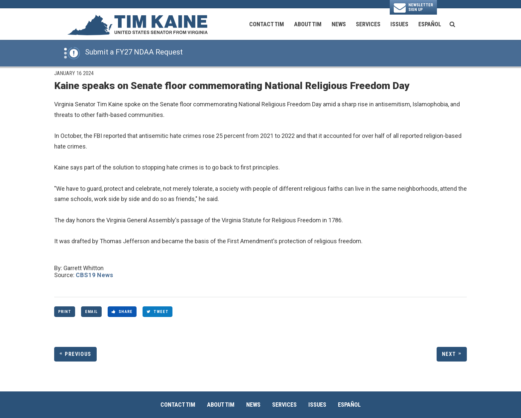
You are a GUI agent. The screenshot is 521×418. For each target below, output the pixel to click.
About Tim (308, 24)
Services (368, 24)
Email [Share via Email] (91, 311)
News (339, 24)
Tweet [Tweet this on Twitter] (157, 311)
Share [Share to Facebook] (122, 311)
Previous (78, 354)
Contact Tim (266, 24)
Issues (399, 24)
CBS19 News (94, 274)
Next (449, 354)
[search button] (452, 24)
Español (429, 24)
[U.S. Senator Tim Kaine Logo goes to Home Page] (137, 24)
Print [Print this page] (64, 311)
